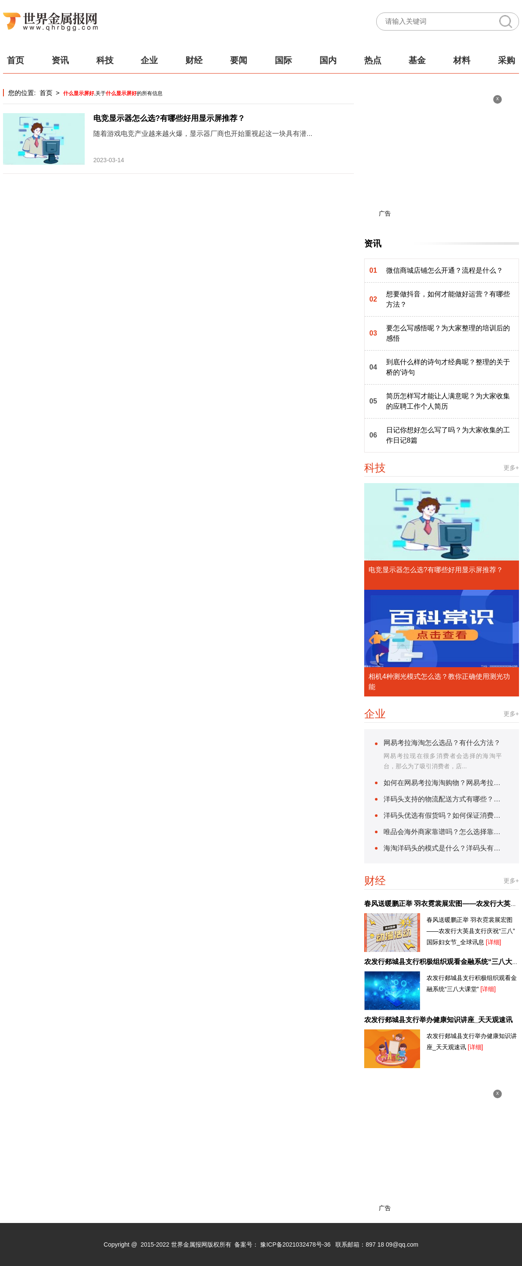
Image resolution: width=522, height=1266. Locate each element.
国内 (328, 60)
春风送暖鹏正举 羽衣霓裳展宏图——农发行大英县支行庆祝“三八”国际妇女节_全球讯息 (471, 931)
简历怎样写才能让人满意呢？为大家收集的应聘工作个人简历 (448, 401)
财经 (194, 60)
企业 (149, 60)
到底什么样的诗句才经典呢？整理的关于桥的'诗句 (448, 367)
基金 (417, 60)
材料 (461, 60)
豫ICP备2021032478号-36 (295, 1244)
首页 (15, 60)
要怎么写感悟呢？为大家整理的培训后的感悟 (448, 333)
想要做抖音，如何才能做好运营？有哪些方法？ (448, 299)
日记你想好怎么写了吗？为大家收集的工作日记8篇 (448, 435)
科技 (105, 60)
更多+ (511, 467)
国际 (283, 60)
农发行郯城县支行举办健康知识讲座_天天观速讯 (438, 1019)
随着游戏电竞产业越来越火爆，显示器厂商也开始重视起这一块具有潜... (202, 133)
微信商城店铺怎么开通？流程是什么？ (444, 270)
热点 (372, 60)
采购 (506, 60)
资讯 (60, 60)
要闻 (238, 60)
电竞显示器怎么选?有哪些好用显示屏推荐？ (169, 118)
